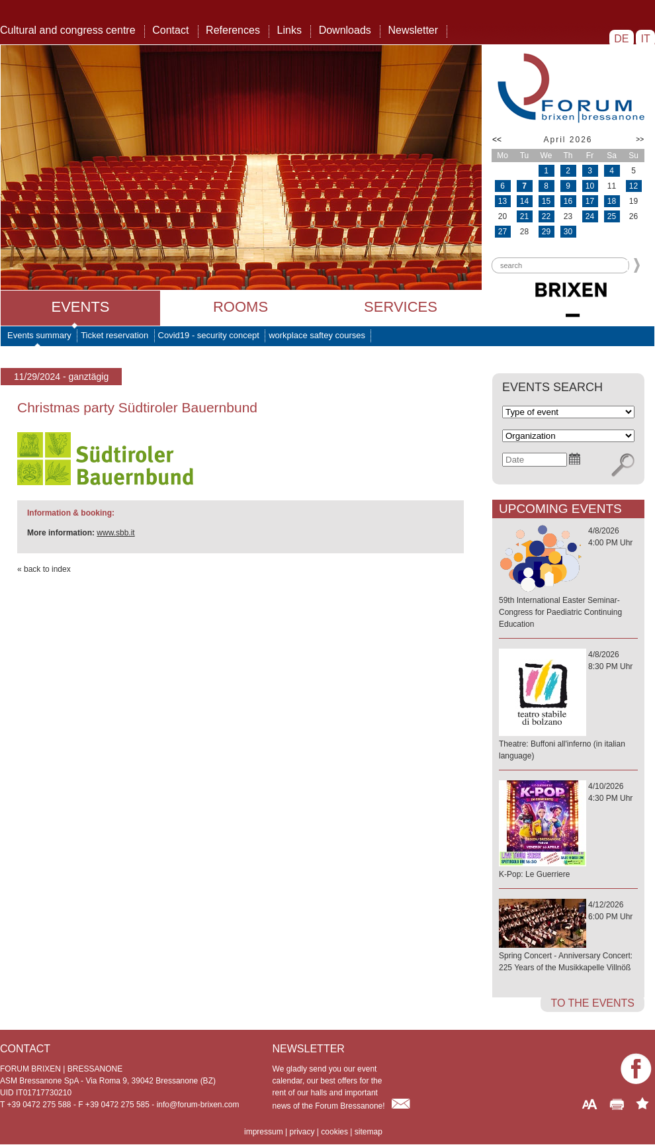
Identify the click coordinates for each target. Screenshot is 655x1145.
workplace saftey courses (317, 335)
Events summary (39, 335)
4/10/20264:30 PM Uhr (568, 831)
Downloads (345, 30)
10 (590, 186)
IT (645, 38)
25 (611, 216)
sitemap (368, 1131)
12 (633, 186)
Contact (170, 30)
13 (502, 201)
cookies (334, 1131)
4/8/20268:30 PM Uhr (568, 706)
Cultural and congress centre (68, 30)
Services (400, 306)
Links (289, 30)
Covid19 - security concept (208, 335)
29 (546, 231)
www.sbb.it (115, 532)
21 (524, 216)
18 (611, 201)
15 (546, 201)
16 (568, 201)
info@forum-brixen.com (198, 1104)
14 (524, 201)
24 (590, 216)
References (233, 30)
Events (80, 306)
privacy (301, 1131)
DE (621, 38)
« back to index (44, 569)
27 (502, 231)
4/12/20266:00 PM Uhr (568, 937)
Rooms (240, 306)
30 (568, 231)
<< (497, 139)
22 (546, 216)
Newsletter (413, 30)
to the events (592, 1003)
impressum (263, 1131)
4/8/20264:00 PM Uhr (568, 578)
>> (640, 139)
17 (590, 201)
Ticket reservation (114, 335)
